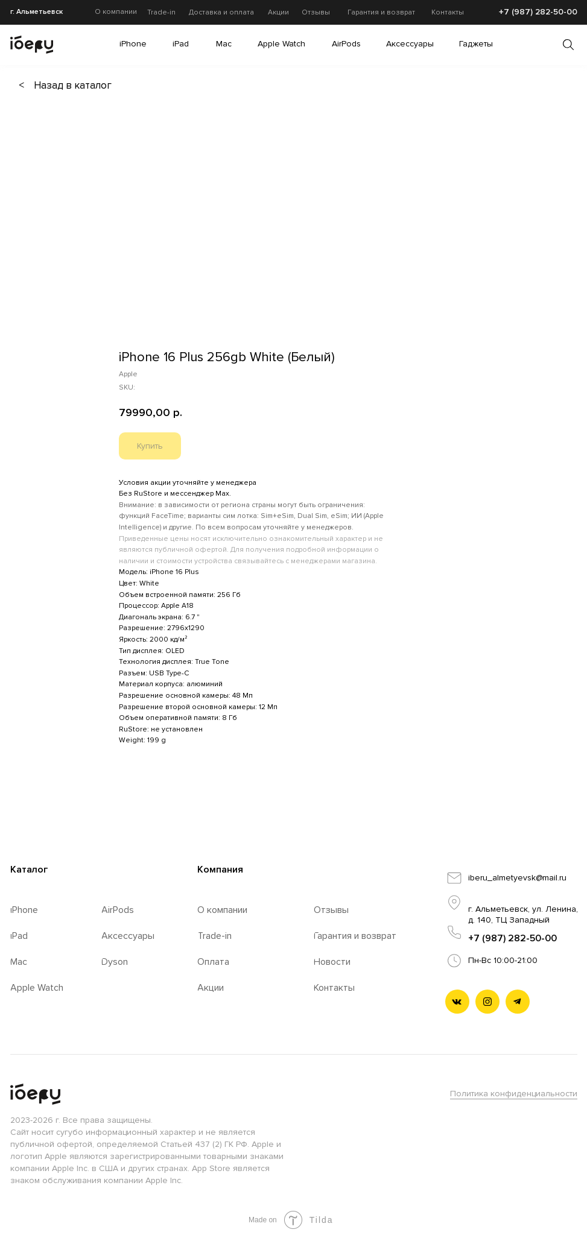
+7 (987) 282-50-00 (512, 938)
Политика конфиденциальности (513, 1093)
